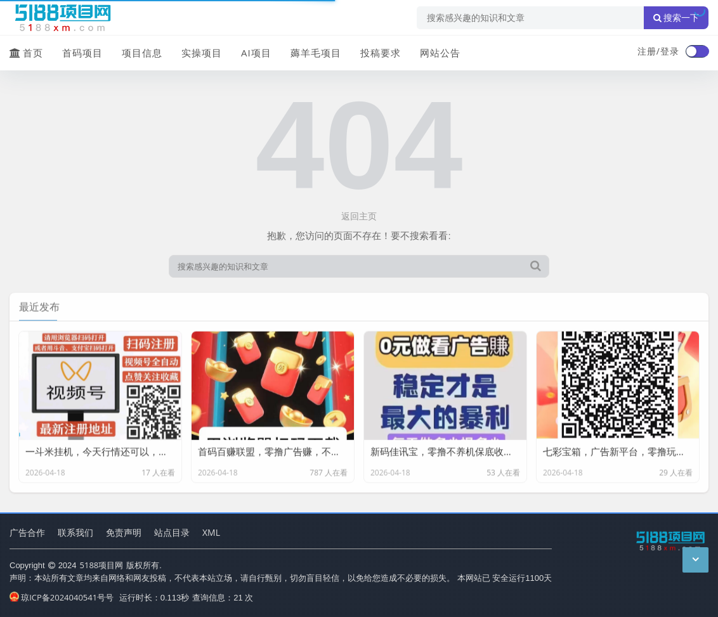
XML (211, 532)
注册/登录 (658, 51)
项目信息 (142, 52)
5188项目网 (102, 565)
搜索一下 (676, 18)
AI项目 (256, 52)
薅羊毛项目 (315, 52)
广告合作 (27, 532)
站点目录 (172, 532)
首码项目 (82, 52)
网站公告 (440, 52)
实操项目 (201, 52)
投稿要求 (380, 52)
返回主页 (359, 216)
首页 (26, 52)
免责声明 (123, 532)
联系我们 (75, 532)
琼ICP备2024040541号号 (62, 597)
